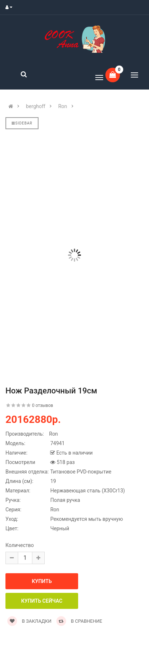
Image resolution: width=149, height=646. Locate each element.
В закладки (29, 621)
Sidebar (22, 123)
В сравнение (79, 621)
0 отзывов (42, 405)
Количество (19, 545)
